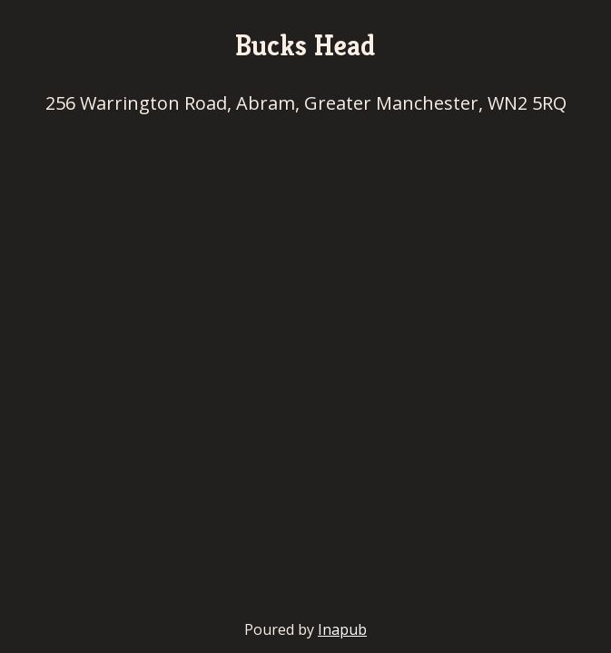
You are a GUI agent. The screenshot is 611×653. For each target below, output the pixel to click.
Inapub (342, 629)
